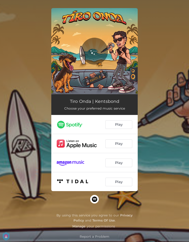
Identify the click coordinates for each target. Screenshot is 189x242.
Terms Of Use (103, 220)
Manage (79, 226)
